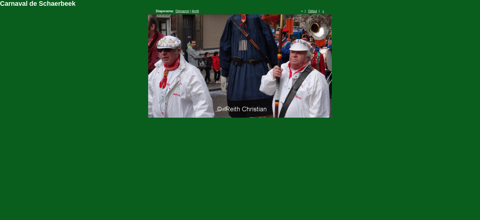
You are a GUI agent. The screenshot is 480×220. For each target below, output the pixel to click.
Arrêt (195, 11)
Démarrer (182, 11)
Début (312, 11)
